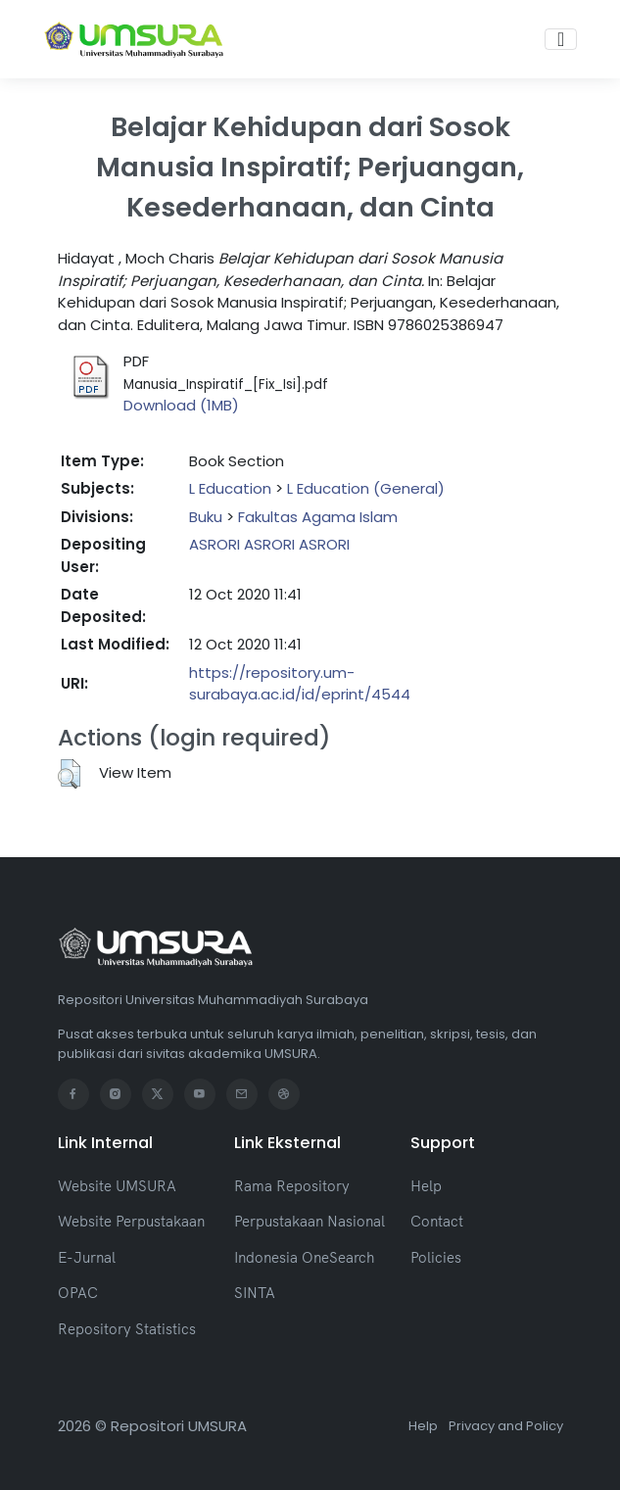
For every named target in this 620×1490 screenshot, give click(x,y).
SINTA (254, 1292)
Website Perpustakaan (131, 1221)
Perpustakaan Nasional (309, 1221)
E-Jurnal (87, 1257)
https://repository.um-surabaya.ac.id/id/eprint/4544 (299, 683)
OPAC (78, 1292)
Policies (435, 1257)
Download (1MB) (181, 405)
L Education (230, 488)
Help (426, 1186)
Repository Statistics (127, 1329)
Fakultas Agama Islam (318, 516)
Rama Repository (292, 1186)
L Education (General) (366, 488)
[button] (69, 774)
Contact (436, 1221)
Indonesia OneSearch (304, 1257)
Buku (205, 516)
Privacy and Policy (506, 1426)
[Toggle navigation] (561, 39)
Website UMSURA (117, 1186)
